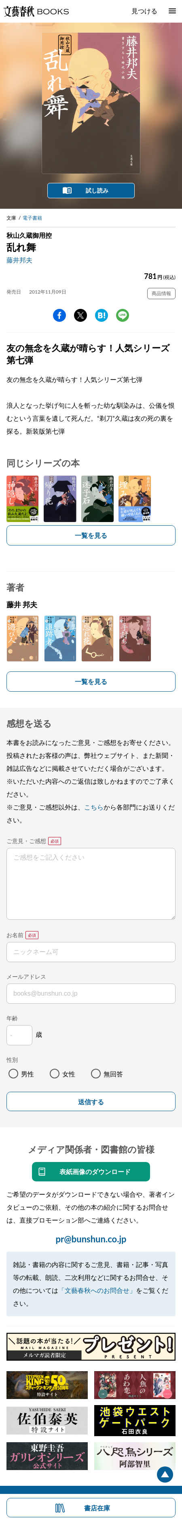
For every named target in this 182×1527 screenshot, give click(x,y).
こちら (94, 807)
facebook (59, 315)
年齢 (12, 1018)
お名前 (14, 934)
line (122, 315)
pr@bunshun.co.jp (90, 1238)
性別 (12, 1059)
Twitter (80, 315)
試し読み (97, 190)
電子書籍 (32, 218)
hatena (101, 315)
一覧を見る (91, 535)
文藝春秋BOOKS (36, 11)
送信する (91, 1102)
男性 (27, 1074)
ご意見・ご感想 (26, 840)
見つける (144, 11)
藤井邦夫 (19, 260)
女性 (68, 1074)
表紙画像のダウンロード (95, 1171)
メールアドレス (26, 976)
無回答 (113, 1074)
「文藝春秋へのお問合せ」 (97, 1290)
